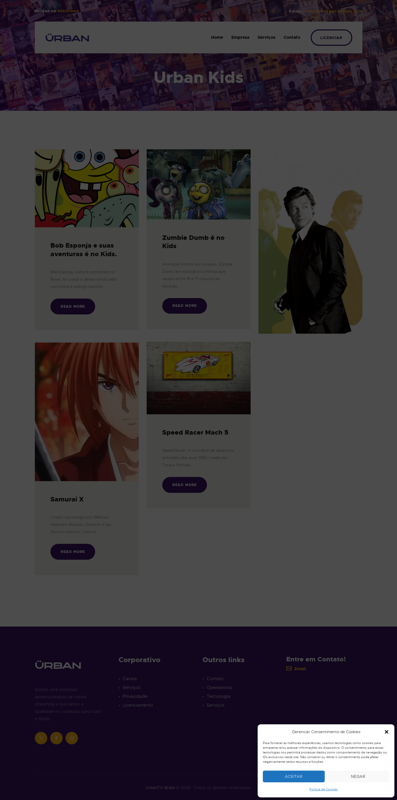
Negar (358, 776)
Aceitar (294, 776)
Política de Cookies (323, 789)
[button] (386, 731)
